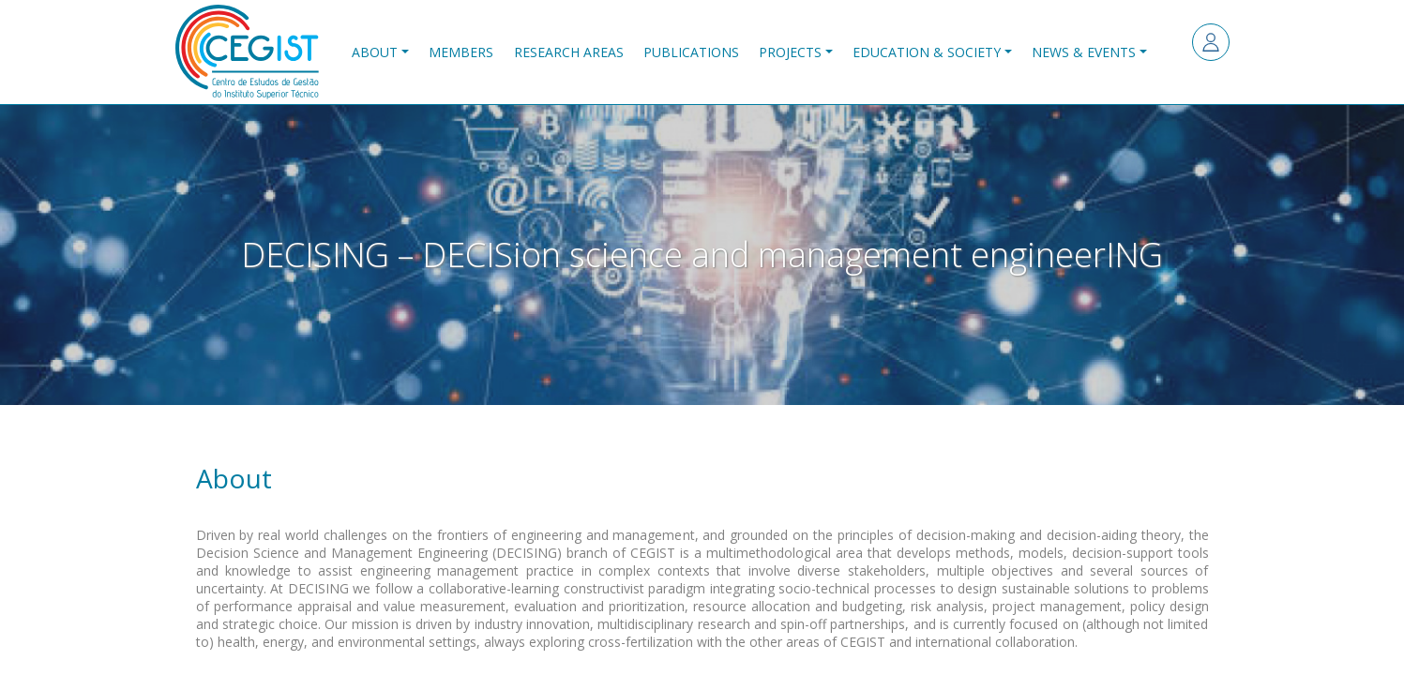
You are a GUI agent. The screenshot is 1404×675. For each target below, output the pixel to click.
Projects (790, 52)
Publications (691, 52)
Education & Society (927, 52)
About (375, 52)
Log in (1211, 42)
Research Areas (569, 52)
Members (461, 52)
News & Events (1084, 52)
